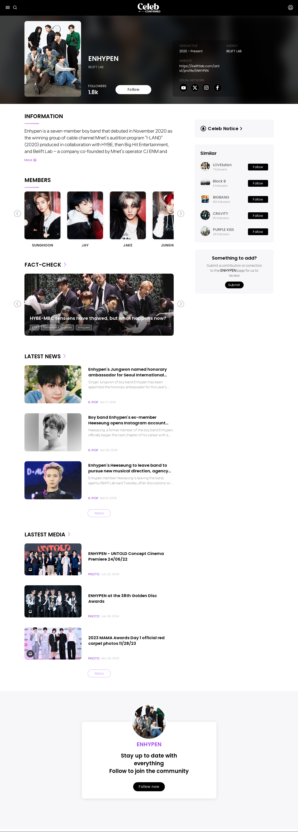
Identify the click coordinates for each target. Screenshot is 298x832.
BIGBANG (221, 197)
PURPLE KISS (223, 229)
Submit (234, 285)
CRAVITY (220, 213)
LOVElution (222, 165)
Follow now (149, 785)
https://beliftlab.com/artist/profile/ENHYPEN (199, 68)
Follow (133, 89)
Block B (219, 181)
